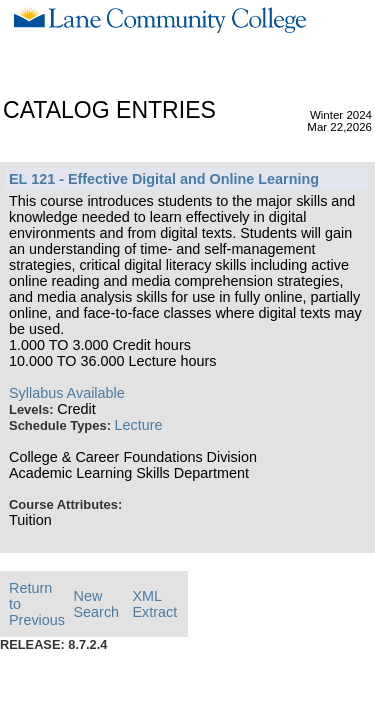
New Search (97, 604)
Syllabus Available (67, 393)
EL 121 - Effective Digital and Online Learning (164, 179)
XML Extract (154, 604)
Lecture (139, 425)
